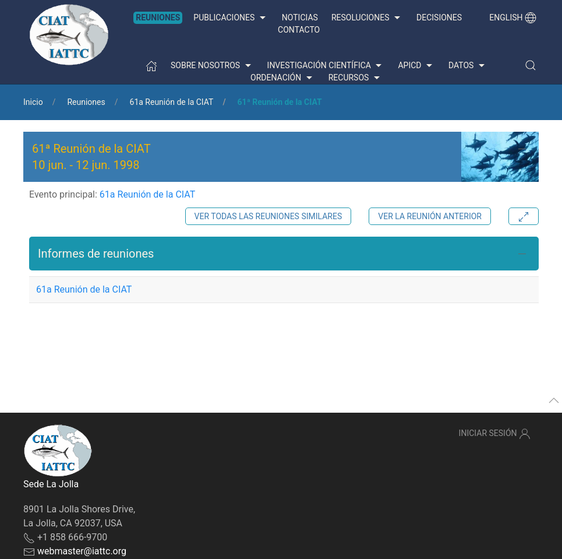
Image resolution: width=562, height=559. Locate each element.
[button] (530, 65)
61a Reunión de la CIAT (172, 102)
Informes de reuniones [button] (96, 254)
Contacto (299, 29)
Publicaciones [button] (230, 18)
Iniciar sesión (495, 434)
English (512, 17)
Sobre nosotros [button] (212, 66)
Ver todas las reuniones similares (268, 216)
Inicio (33, 102)
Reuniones (158, 17)
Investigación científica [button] (326, 66)
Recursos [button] (355, 78)
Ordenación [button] (282, 78)
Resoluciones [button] (367, 18)
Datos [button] (467, 66)
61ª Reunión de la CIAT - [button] (91, 157)
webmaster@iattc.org (81, 551)
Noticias (300, 17)
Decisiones (439, 17)
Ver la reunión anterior (430, 216)
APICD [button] (416, 66)
